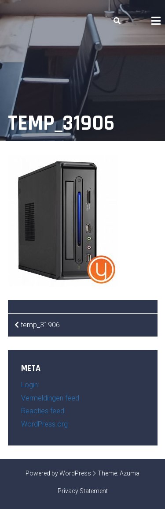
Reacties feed (42, 411)
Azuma (129, 473)
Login (29, 385)
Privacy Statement (83, 490)
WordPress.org (44, 424)
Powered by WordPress (58, 473)
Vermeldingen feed (50, 398)
